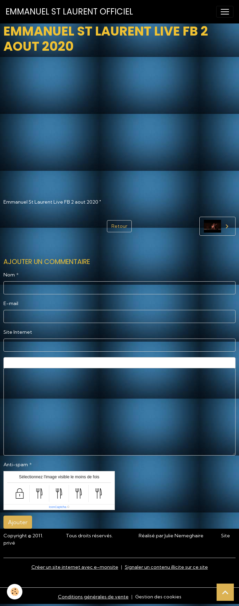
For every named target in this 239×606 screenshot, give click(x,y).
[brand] (69, 12)
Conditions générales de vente (93, 597)
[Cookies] (14, 591)
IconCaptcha (58, 507)
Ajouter (18, 522)
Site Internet (17, 332)
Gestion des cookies (158, 597)
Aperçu (171, 362)
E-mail (10, 303)
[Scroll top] (225, 592)
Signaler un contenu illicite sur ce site (166, 567)
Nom (9, 275)
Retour (119, 226)
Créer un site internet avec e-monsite (74, 567)
